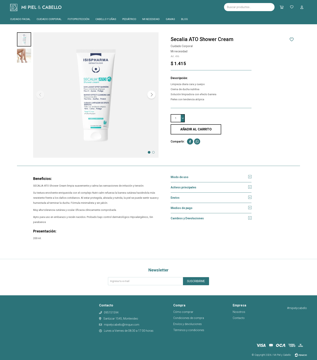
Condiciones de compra (188, 318)
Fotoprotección (78, 19)
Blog (184, 19)
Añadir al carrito (196, 129)
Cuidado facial (20, 19)
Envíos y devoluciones (187, 324)
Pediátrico (129, 19)
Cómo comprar (183, 312)
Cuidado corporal (49, 19)
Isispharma (85, 7)
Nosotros (239, 312)
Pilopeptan (135, 6)
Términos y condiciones (188, 330)
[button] (151, 95)
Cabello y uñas (105, 19)
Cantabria (114, 6)
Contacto (239, 318)
